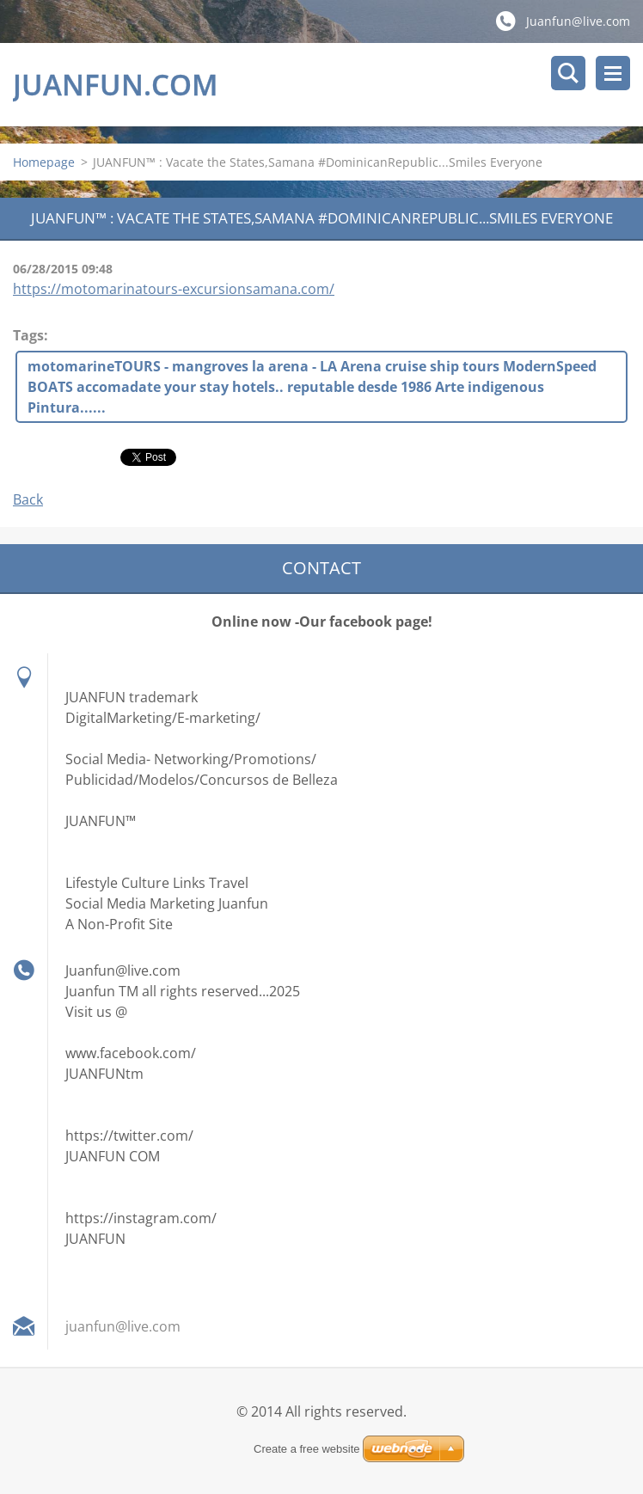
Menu (613, 73)
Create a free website (307, 1448)
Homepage (44, 162)
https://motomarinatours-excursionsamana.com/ (173, 288)
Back (28, 499)
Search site (568, 73)
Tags (28, 335)
